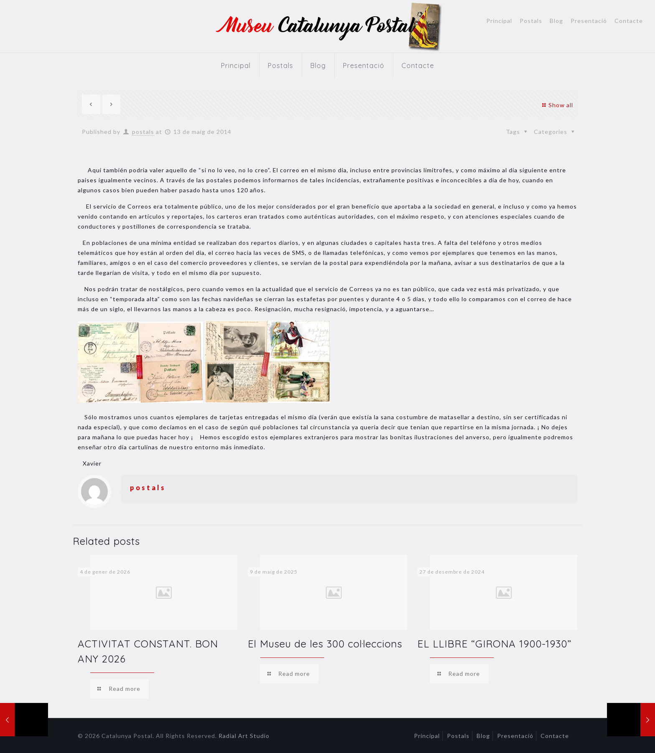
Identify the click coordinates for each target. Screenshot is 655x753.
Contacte (628, 21)
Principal (499, 21)
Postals (531, 21)
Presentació (589, 21)
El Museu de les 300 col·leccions (325, 643)
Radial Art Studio (243, 735)
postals (143, 131)
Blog (556, 21)
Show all (556, 104)
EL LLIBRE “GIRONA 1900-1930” (494, 643)
